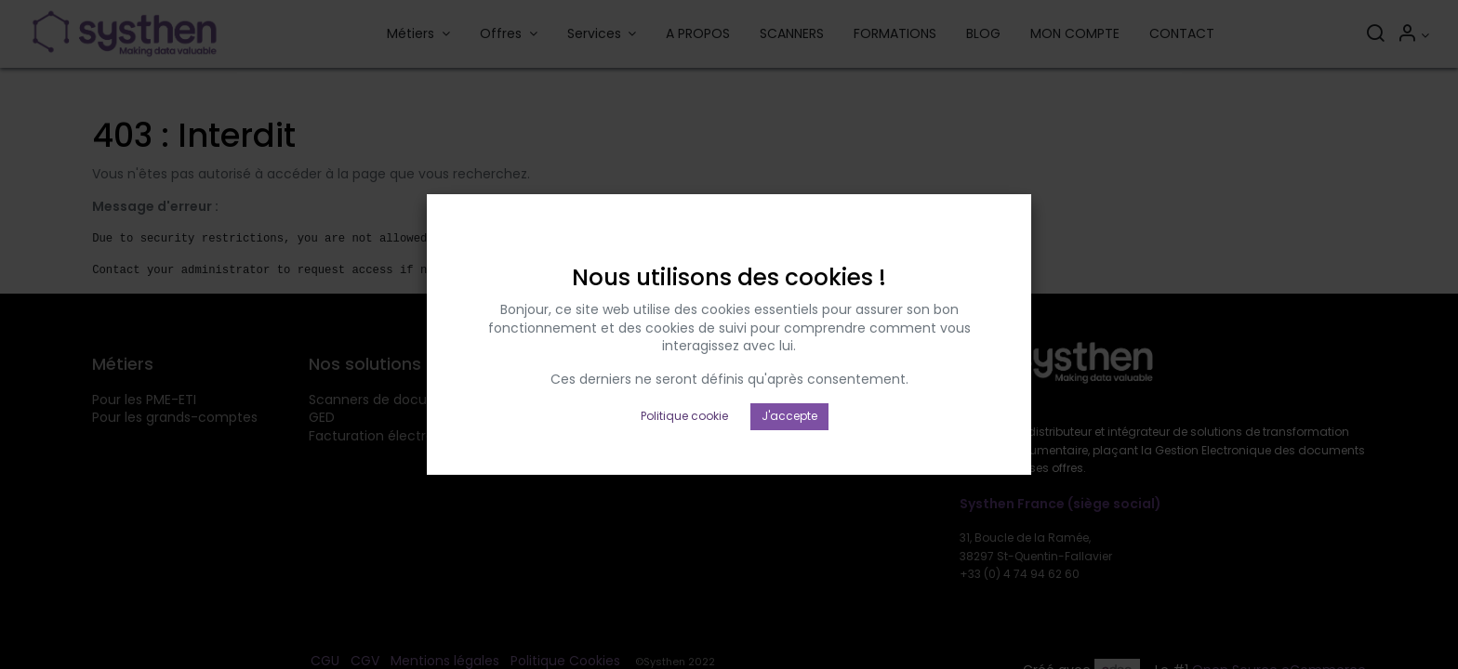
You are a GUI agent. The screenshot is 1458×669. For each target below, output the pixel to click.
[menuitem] (698, 34)
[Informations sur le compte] (1413, 35)
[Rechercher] (1375, 35)
